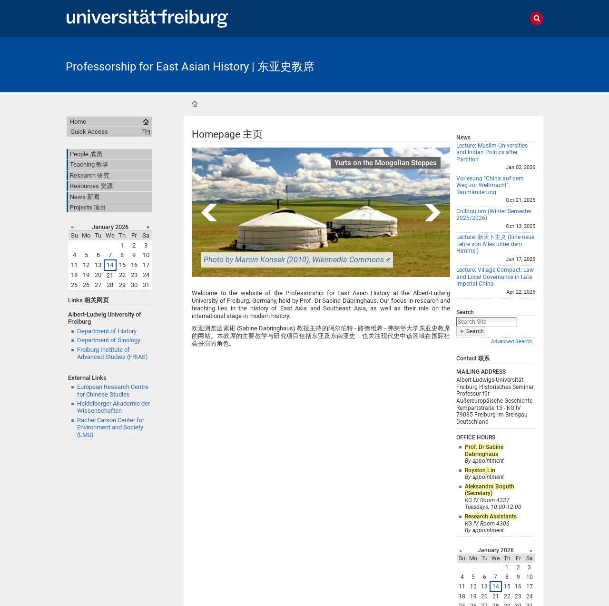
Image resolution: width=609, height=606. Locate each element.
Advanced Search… (513, 341)
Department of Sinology (108, 340)
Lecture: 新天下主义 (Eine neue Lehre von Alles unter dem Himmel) (495, 244)
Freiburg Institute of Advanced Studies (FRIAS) (112, 353)
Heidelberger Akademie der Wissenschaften (113, 407)
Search (465, 312)
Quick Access (89, 131)
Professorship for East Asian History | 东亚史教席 (190, 66)
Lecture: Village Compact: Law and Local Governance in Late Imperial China (495, 277)
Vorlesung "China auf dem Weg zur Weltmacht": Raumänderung (490, 185)
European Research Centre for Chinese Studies (112, 390)
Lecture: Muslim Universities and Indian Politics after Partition (492, 152)
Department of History (107, 331)
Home (194, 103)
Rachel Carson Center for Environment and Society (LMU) (110, 427)
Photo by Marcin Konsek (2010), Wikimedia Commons (294, 259)
